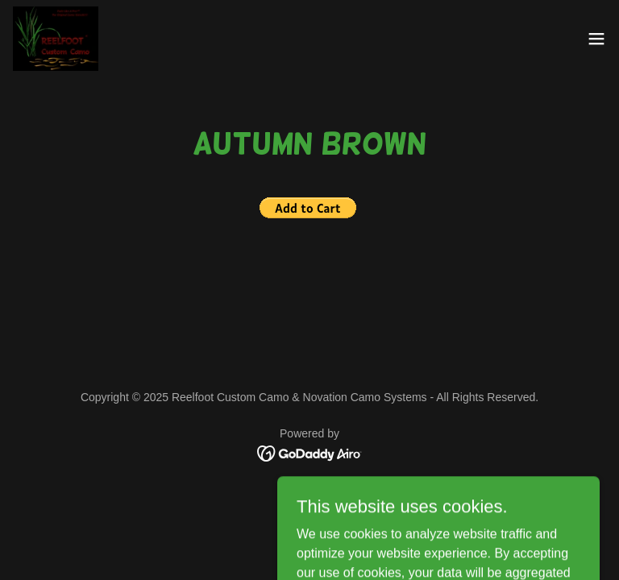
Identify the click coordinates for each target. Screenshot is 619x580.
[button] (596, 39)
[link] (55, 38)
